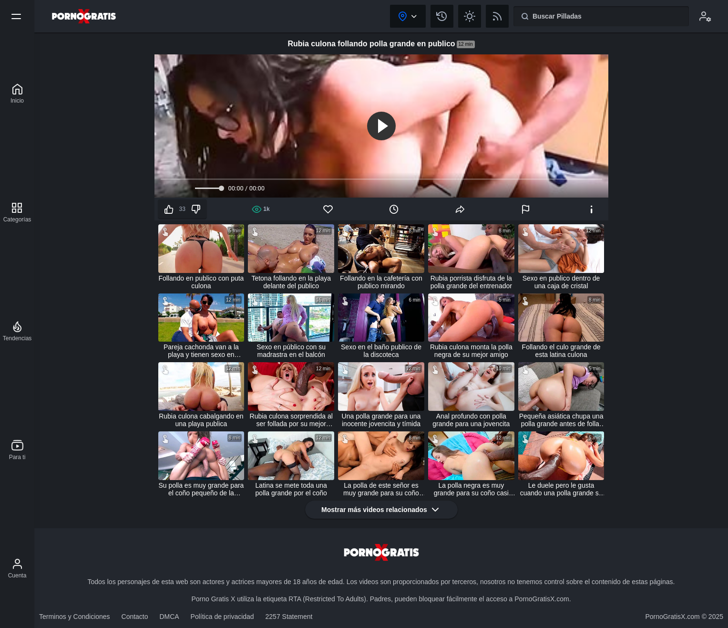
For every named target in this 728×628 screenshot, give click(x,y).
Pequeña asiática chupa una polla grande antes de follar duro (561, 420)
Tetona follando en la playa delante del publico (291, 282)
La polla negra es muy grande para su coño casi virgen (471, 489)
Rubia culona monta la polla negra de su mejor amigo (471, 350)
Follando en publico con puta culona (201, 282)
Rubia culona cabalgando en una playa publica (201, 420)
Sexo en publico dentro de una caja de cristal (561, 282)
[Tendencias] (17, 331)
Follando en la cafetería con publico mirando (381, 282)
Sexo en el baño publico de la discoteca (381, 350)
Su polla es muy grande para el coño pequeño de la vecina (201, 489)
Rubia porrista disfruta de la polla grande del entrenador (471, 282)
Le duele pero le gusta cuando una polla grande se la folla (561, 489)
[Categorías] (17, 212)
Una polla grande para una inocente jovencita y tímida (381, 420)
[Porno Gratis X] (17, 93)
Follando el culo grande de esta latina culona (561, 350)
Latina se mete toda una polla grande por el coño (291, 489)
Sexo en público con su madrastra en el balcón (291, 350)
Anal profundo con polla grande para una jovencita (471, 420)
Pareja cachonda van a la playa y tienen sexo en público (201, 350)
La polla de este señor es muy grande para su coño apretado (381, 489)
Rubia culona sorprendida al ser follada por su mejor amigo (291, 420)
